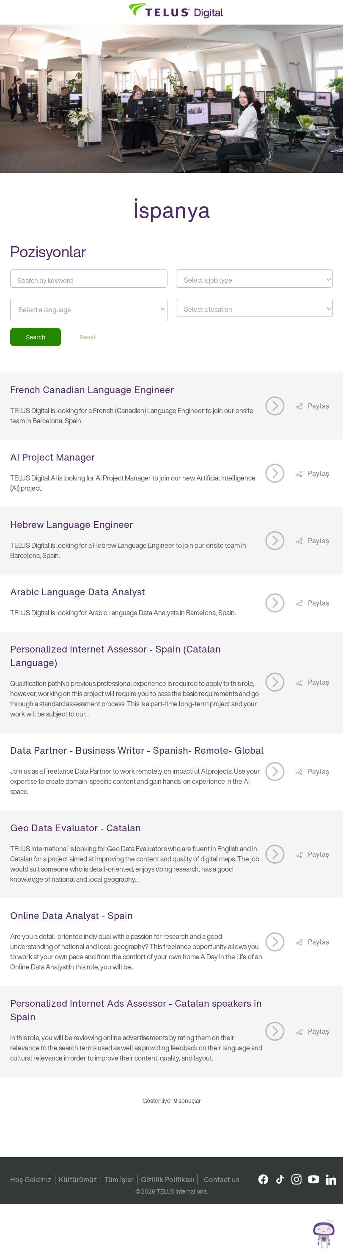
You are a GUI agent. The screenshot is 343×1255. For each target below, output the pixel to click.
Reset (88, 337)
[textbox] (254, 280)
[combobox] (254, 278)
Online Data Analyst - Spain (71, 915)
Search (35, 337)
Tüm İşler (119, 1179)
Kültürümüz (78, 1179)
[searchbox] (56, 310)
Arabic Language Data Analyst (77, 592)
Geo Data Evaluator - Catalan (75, 828)
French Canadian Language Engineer (92, 390)
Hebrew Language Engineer (71, 524)
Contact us (221, 1179)
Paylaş (317, 406)
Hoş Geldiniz (31, 1179)
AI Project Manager (52, 457)
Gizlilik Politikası (167, 1179)
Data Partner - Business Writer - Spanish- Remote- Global (136, 750)
